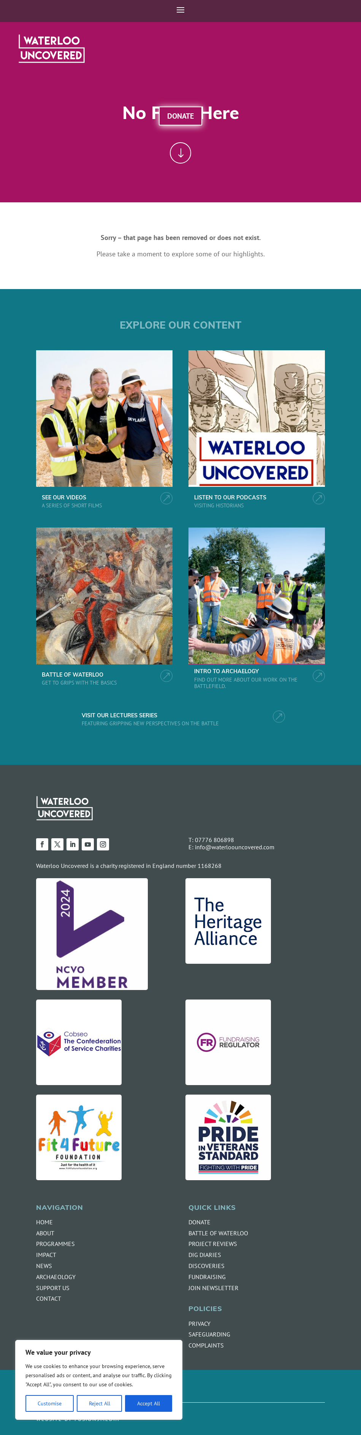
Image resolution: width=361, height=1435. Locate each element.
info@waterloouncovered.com (234, 847)
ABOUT (45, 1233)
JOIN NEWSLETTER (213, 1288)
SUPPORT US (53, 1288)
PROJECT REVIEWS (212, 1243)
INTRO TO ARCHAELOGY (226, 672)
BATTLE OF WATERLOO (72, 675)
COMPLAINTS (206, 1345)
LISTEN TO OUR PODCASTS (230, 498)
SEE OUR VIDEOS (64, 498)
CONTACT (48, 1298)
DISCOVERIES (206, 1266)
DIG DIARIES (204, 1255)
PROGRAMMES (55, 1243)
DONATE (199, 1222)
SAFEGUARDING (209, 1334)
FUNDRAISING (207, 1277)
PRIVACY (199, 1323)
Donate (180, 116)
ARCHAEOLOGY (56, 1277)
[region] (98, 1380)
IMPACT (46, 1255)
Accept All (148, 1403)
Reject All (99, 1403)
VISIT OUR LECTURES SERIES (119, 716)
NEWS (44, 1266)
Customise (50, 1403)
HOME (44, 1222)
